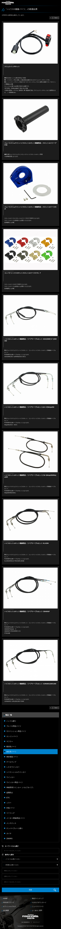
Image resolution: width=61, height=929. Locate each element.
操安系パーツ (11, 752)
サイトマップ (36, 922)
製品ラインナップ (37, 898)
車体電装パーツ (12, 757)
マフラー (9, 741)
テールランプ (11, 762)
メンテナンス (11, 823)
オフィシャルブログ (9, 906)
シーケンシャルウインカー (16, 772)
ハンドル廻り (11, 721)
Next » (57, 18)
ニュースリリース (37, 906)
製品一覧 (8, 715)
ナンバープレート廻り (14, 828)
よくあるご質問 (37, 910)
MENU (58, 4)
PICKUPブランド (8, 902)
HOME (5, 898)
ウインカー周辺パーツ (14, 782)
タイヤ (8, 833)
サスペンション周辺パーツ (16, 731)
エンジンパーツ (12, 736)
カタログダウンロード (39, 902)
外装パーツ (10, 808)
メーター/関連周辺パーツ (15, 818)
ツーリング (10, 813)
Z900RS (9, 838)
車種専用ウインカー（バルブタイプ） (20, 787)
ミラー (8, 803)
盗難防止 (9, 792)
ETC (8, 798)
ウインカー (10, 777)
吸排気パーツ (11, 746)
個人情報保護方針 (26, 922)
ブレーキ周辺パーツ (13, 726)
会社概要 (6, 910)
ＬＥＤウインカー (12, 767)
